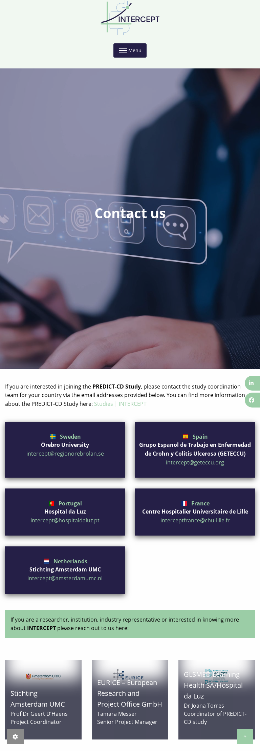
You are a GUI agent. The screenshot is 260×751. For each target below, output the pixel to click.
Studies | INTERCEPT (120, 404)
